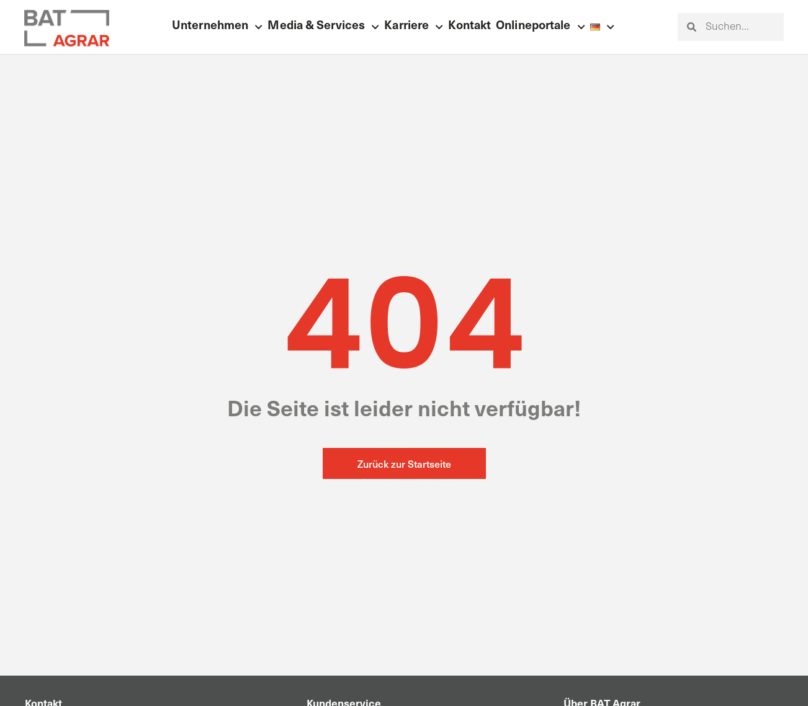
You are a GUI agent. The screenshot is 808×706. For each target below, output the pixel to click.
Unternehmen (217, 27)
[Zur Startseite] (66, 28)
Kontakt (469, 26)
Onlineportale (540, 27)
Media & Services (323, 27)
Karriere (413, 27)
